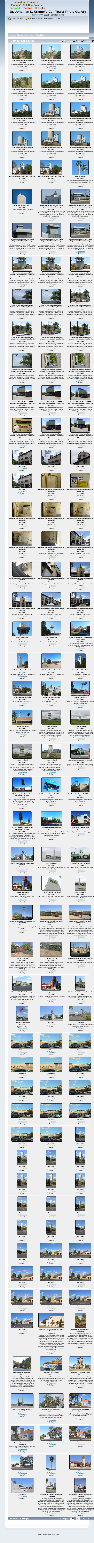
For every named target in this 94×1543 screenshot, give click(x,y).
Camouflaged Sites (37, 35)
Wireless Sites (22, 35)
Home (13, 35)
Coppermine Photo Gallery (52, 1534)
